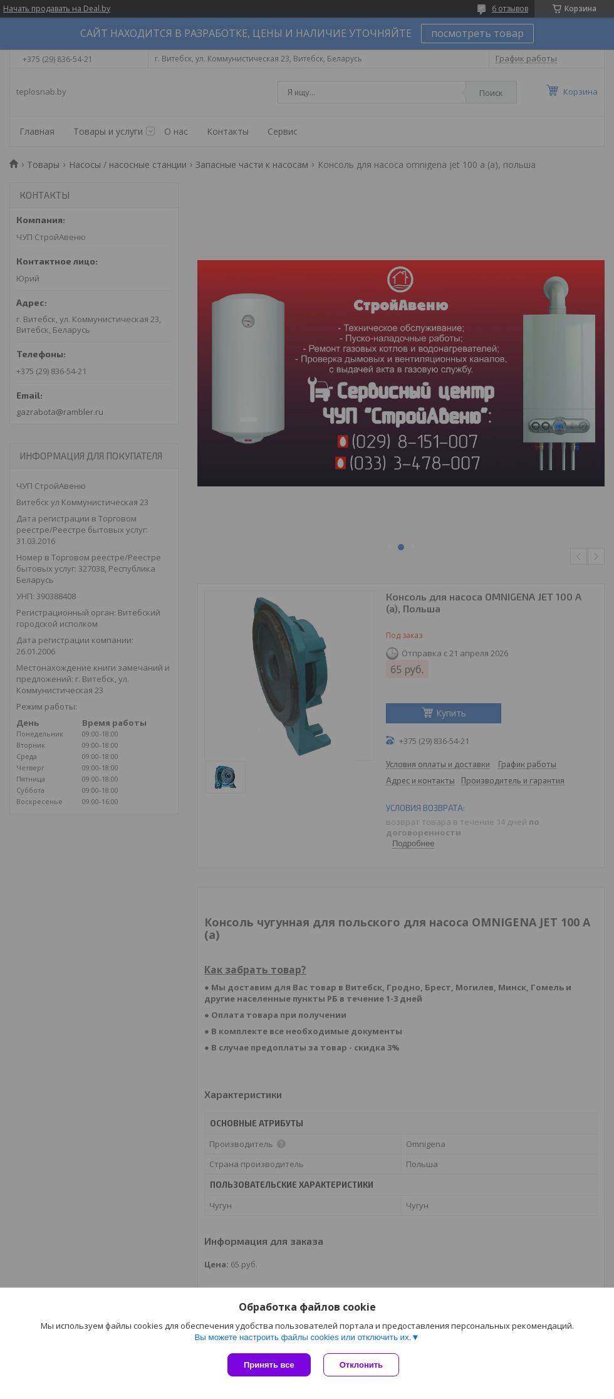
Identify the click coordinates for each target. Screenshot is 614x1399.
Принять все (269, 1365)
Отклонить (361, 1365)
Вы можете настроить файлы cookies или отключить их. (302, 1337)
